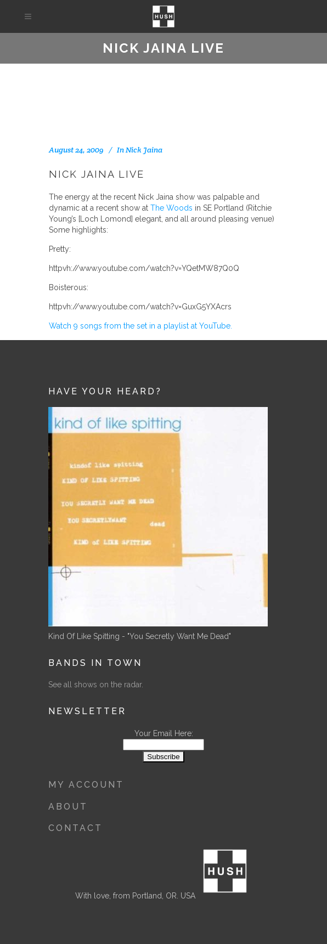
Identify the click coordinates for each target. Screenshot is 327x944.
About (68, 806)
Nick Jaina (144, 150)
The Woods (171, 208)
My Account (86, 784)
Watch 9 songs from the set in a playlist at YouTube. (140, 325)
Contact (75, 828)
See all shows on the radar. (95, 684)
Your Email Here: (163, 733)
